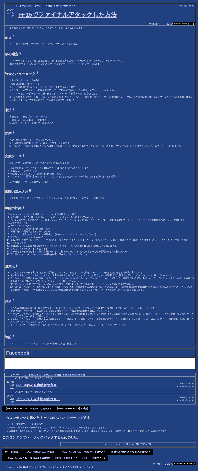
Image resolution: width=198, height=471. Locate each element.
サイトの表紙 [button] (11, 452)
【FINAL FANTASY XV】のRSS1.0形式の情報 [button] (27, 458)
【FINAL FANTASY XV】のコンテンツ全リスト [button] (28, 408)
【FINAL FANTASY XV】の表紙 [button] (72, 408)
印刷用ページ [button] (99, 458)
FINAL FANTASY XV (64, 6)
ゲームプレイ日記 (43, 6)
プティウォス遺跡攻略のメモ (38, 399)
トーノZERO (26, 6)
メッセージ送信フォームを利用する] (25, 424)
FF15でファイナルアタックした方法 (67, 14)
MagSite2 (23, 467)
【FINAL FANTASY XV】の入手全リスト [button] (130, 452)
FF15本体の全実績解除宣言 (36, 385)
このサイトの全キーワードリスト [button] (71, 458)
